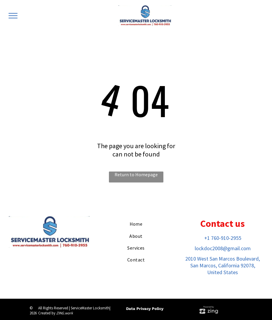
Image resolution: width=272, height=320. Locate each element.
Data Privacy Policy (144, 308)
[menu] (13, 15)
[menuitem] (136, 224)
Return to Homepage (136, 174)
